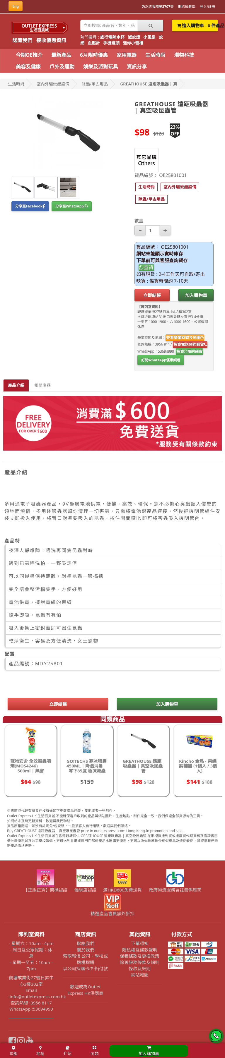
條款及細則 (140, 968)
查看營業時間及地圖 (185, 337)
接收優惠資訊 (51, 40)
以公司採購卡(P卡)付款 (85, 968)
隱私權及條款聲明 (139, 950)
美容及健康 (28, 66)
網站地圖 (140, 975)
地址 (40, 1051)
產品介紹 (16, 385)
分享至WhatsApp (71, 206)
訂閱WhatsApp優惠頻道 (160, 360)
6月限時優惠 (94, 54)
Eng (15, 6)
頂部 (13, 1051)
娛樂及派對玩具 (100, 66)
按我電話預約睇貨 (190, 344)
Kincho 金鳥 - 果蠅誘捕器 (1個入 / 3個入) (198, 766)
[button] (146, 187)
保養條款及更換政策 (139, 956)
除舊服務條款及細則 (139, 962)
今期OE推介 (29, 54)
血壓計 (94, 43)
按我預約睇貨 (189, 351)
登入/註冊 (207, 6)
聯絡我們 (85, 943)
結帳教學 (186, 6)
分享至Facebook (30, 206)
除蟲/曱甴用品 (95, 84)
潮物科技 (184, 54)
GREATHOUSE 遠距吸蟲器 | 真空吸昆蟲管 (143, 766)
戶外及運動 (62, 66)
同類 (95, 1051)
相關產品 (42, 385)
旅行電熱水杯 (112, 37)
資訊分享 (137, 66)
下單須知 (140, 943)
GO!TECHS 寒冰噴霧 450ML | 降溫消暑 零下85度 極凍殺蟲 (87, 766)
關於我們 (85, 950)
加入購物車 (196, 295)
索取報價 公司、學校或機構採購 (85, 959)
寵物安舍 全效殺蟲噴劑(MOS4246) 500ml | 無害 (30, 766)
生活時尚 (155, 54)
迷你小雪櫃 (133, 43)
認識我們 (22, 40)
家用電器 (127, 54)
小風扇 (149, 37)
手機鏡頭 (111, 43)
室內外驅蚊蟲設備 (53, 84)
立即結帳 (152, 295)
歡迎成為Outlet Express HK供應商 (85, 990)
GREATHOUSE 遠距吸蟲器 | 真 (148, 84)
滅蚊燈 (134, 37)
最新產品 (61, 54)
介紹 (67, 1051)
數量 (138, 221)
